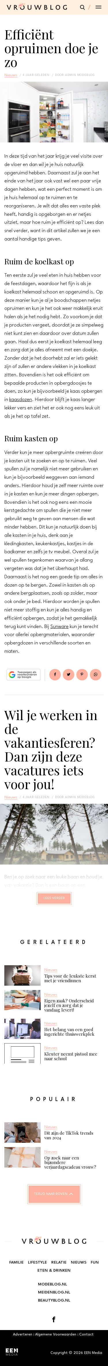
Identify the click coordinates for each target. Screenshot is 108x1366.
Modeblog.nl (52, 1284)
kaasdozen (20, 399)
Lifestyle (37, 1262)
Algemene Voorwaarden (55, 1334)
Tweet (68, 674)
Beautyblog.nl (54, 1300)
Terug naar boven (50, 1194)
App (95, 674)
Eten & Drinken (54, 1270)
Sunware (59, 626)
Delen (55, 674)
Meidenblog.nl (54, 1292)
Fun (95, 1262)
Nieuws (10, 75)
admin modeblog (80, 75)
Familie (16, 1262)
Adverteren (22, 1334)
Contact (86, 1334)
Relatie (59, 1262)
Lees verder (54, 898)
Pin (82, 674)
